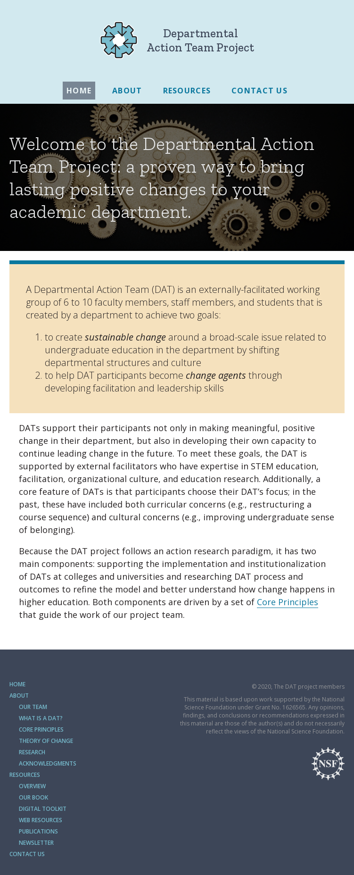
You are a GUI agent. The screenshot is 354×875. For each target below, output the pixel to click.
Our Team (33, 707)
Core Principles (287, 602)
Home (78, 90)
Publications (38, 831)
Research (32, 752)
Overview (32, 786)
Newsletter (36, 843)
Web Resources (40, 820)
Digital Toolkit (42, 809)
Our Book (33, 797)
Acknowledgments (47, 763)
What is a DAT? (41, 718)
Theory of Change (46, 741)
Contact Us (259, 90)
